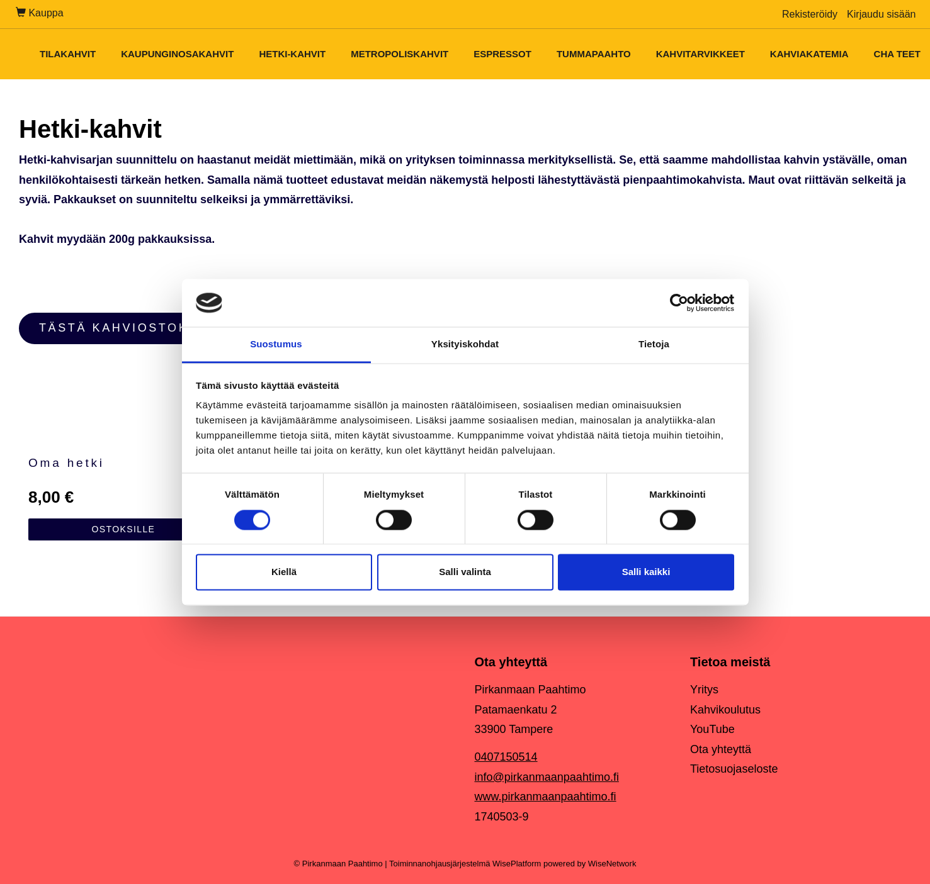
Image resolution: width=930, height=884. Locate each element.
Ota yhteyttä (720, 749)
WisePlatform (516, 863)
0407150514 (506, 757)
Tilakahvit (68, 53)
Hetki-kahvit (292, 53)
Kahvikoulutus (725, 709)
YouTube (712, 729)
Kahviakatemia (809, 53)
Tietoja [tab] (653, 344)
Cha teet (897, 53)
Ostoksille (123, 529)
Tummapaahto (594, 53)
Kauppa (40, 13)
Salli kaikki (646, 572)
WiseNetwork (612, 863)
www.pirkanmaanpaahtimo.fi (545, 796)
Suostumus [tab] (276, 344)
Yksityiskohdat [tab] (465, 344)
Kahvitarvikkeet (700, 53)
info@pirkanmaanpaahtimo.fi (547, 777)
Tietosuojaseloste (734, 769)
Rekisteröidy (809, 14)
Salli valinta (465, 572)
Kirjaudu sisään (881, 14)
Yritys (704, 689)
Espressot (502, 53)
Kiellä (284, 572)
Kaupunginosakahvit (177, 53)
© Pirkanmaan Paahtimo (338, 863)
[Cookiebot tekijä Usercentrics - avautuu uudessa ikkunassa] (679, 302)
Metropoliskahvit (399, 53)
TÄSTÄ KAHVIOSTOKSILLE (134, 328)
